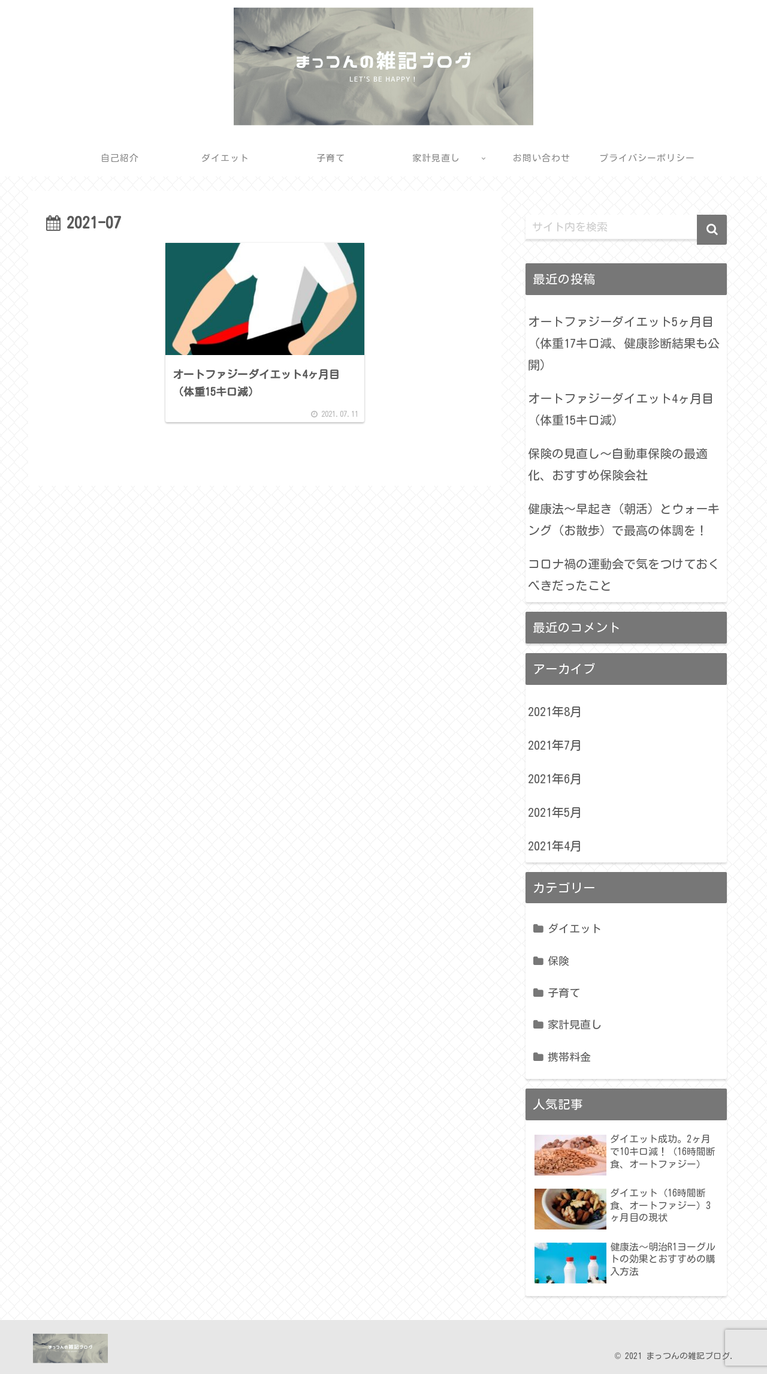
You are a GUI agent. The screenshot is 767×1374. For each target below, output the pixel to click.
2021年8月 (555, 711)
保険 (558, 960)
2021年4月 (555, 846)
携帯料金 (569, 1056)
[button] (712, 230)
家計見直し (575, 1024)
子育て (564, 992)
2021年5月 (555, 812)
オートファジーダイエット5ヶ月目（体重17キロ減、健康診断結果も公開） (624, 343)
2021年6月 (555, 778)
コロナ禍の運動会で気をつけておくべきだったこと (624, 574)
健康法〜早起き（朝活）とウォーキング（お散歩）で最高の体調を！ (624, 519)
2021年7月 (555, 745)
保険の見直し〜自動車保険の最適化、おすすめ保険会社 (618, 464)
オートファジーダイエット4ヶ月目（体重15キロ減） (621, 409)
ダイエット (575, 928)
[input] (626, 227)
